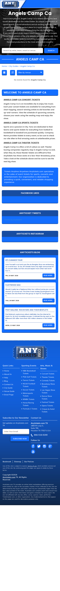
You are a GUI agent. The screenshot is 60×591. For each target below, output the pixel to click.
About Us (8, 374)
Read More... (48, 275)
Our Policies (29, 461)
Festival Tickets (48, 402)
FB (33, 446)
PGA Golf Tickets (29, 377)
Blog (6, 381)
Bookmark (7, 461)
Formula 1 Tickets (30, 408)
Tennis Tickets (28, 380)
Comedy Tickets (48, 380)
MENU (55, 3)
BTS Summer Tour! (14, 260)
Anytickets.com (9, 477)
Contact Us (8, 384)
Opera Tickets (47, 405)
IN (44, 446)
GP (50, 446)
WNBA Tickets (28, 399)
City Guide (8, 387)
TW (39, 446)
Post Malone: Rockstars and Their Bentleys (26, 310)
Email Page (8, 394)
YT (33, 451)
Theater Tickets (48, 377)
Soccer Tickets (28, 389)
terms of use (32, 466)
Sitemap (17, 461)
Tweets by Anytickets (13, 219)
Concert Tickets (48, 373)
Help (6, 377)
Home (6, 370)
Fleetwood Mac (13, 285)
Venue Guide (9, 391)
